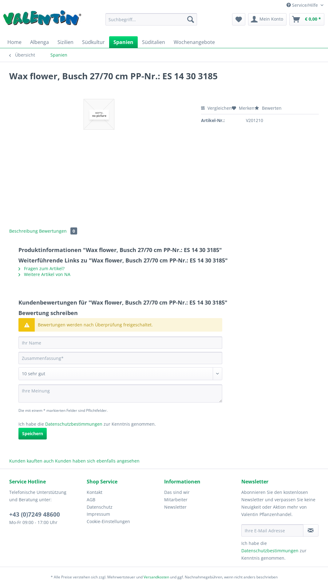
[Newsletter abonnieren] (310, 530)
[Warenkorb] (306, 19)
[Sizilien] (65, 42)
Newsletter (175, 507)
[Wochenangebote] (194, 42)
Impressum (98, 514)
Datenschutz (100, 507)
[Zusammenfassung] (120, 358)
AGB (91, 499)
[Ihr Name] (120, 343)
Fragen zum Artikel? (41, 268)
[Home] (14, 42)
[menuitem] (151, 22)
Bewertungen (58, 231)
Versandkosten (156, 577)
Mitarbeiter (176, 499)
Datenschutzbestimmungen (73, 424)
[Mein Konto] (267, 19)
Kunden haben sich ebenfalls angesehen (97, 461)
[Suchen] (190, 19)
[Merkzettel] (238, 19)
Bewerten (268, 108)
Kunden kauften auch (31, 461)
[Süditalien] (153, 42)
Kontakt (94, 492)
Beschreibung (23, 231)
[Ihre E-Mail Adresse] (272, 530)
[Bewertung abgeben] (120, 373)
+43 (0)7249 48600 (34, 514)
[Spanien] (123, 42)
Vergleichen (216, 108)
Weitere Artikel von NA (44, 274)
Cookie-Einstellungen (108, 521)
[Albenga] (39, 42)
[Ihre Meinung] (120, 393)
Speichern (32, 433)
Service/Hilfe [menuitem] (303, 5)
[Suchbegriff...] (151, 19)
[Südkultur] (93, 42)
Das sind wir (177, 492)
